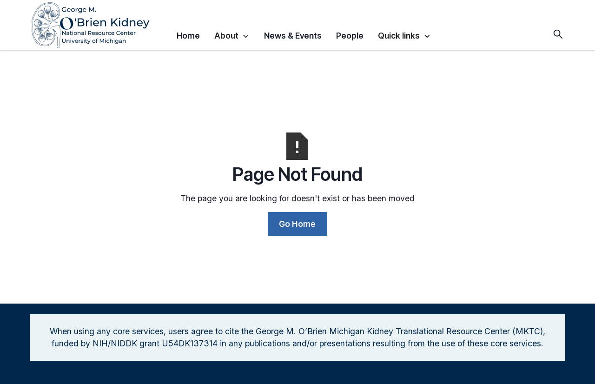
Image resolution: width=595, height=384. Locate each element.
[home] (99, 25)
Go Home (297, 224)
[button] (231, 34)
